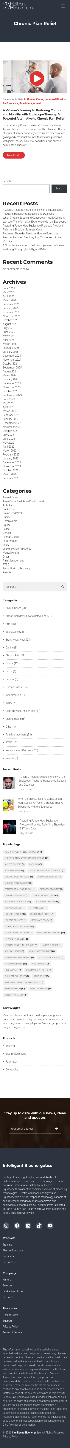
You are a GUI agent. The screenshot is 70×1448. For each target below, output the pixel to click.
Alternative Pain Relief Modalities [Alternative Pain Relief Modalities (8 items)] (24, 852)
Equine (6, 524)
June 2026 (9, 288)
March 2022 (10, 450)
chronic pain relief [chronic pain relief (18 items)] (49, 877)
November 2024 (12, 359)
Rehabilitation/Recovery (16, 568)
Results (7, 572)
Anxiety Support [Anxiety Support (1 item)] (14, 864)
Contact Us (12, 1069)
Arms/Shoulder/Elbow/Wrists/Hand (23, 501)
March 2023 (10, 411)
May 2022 (8, 442)
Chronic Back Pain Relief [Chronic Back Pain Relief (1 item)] (19, 877)
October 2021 (10, 470)
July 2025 (8, 328)
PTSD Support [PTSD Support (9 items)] (13, 970)
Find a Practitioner (13, 1291)
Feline (6, 528)
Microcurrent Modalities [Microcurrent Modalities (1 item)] (19, 926)
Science (7, 1285)
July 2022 (8, 434)
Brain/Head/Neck (13, 513)
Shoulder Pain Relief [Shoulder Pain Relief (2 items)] (17, 976)
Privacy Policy (10, 1326)
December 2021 (12, 462)
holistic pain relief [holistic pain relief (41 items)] (42, 914)
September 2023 (12, 395)
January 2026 (10, 308)
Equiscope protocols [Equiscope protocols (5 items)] (45, 895)
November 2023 (12, 387)
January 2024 (10, 379)
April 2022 (8, 446)
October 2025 (10, 320)
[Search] (30, 586)
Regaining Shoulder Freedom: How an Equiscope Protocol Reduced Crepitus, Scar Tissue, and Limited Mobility (32, 237)
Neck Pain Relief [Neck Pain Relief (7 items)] (14, 951)
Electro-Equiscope (16, 1053)
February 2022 (11, 454)
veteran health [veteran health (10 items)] (15, 988)
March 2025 (10, 343)
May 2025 (8, 335)
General (7, 532)
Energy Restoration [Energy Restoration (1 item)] (16, 895)
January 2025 (10, 351)
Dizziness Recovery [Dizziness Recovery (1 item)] (51, 889)
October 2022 (10, 430)
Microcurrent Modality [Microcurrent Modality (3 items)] (18, 933)
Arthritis (7, 505)
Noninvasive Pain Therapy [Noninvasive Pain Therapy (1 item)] (19, 957)
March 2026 (10, 300)
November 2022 (12, 426)
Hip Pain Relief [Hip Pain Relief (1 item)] (37, 908)
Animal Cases (10, 497)
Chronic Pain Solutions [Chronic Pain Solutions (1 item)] (18, 883)
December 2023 (12, 383)
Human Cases (35, 99)
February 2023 (11, 415)
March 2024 (10, 375)
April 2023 (8, 407)
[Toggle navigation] (62, 6)
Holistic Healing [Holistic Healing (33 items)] (15, 914)
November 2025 (12, 316)
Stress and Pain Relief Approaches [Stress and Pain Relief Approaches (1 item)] (24, 982)
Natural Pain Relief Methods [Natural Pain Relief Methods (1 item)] (21, 945)
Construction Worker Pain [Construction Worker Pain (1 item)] (20, 889)
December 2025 (12, 312)
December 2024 (12, 355)
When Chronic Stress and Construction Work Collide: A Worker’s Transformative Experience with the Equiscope (40, 802)
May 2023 (8, 403)
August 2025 (10, 324)
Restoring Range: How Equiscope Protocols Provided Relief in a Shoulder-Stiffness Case (42, 824)
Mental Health (11, 552)
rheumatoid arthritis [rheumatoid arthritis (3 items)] (38, 970)
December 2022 (12, 422)
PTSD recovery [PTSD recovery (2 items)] (40, 964)
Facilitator (11, 1061)
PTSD (6, 564)
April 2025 (8, 339)
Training (10, 1045)
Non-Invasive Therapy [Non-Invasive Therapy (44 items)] (42, 951)
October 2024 (10, 363)
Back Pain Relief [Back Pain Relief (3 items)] (14, 870)
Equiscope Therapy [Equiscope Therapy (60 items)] (47, 901)
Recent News (10, 1314)
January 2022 (10, 458)
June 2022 (9, 438)
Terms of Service (12, 1332)
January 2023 (10, 418)
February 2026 (11, 304)
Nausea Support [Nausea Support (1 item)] (51, 945)
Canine (7, 517)
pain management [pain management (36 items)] (16, 964)
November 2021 (12, 466)
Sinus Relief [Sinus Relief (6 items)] (41, 976)
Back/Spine (9, 509)
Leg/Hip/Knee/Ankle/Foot (17, 548)
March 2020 (10, 474)
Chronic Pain (10, 521)
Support (7, 1320)
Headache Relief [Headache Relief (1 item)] (14, 908)
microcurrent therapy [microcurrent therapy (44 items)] (51, 933)
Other (6, 556)
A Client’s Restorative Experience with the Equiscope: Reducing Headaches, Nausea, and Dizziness (42, 780)
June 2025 (9, 331)
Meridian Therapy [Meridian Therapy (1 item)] (41, 920)
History (7, 1279)
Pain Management (30, 103)
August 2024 (10, 371)
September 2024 (12, 367)
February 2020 (11, 478)
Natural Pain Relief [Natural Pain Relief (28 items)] (17, 939)
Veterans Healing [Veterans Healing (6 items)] (40, 988)
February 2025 (11, 347)
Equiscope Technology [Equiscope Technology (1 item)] (18, 901)
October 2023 (10, 391)
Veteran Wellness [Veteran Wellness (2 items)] (15, 995)
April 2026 (8, 296)
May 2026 (8, 292)
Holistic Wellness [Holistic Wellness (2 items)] (15, 920)
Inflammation (10, 540)
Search (7, 181)
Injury (6, 544)
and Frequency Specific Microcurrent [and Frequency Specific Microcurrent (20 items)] (26, 858)
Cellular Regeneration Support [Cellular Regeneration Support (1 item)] (46, 870)
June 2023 (9, 399)
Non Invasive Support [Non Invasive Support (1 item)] (50, 957)
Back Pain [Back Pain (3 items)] (35, 864)
